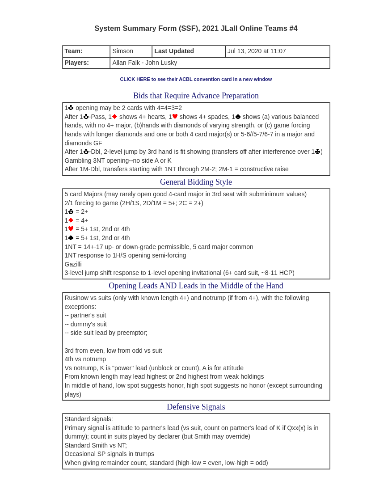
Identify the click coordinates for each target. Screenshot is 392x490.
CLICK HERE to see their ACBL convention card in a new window (196, 79)
